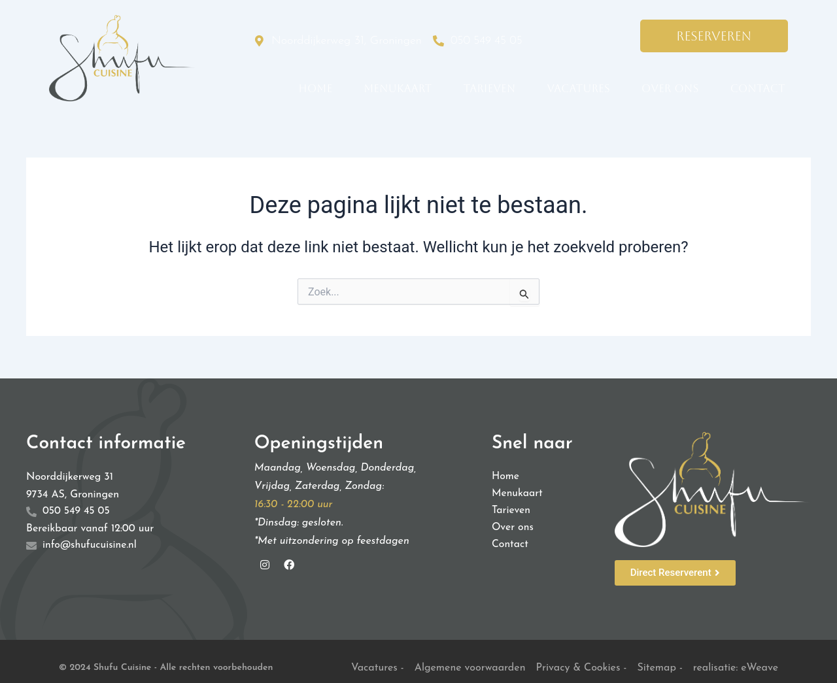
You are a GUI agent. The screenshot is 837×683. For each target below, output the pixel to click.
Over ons (670, 88)
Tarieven (490, 88)
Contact (757, 88)
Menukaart (398, 88)
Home (316, 88)
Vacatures (578, 88)
